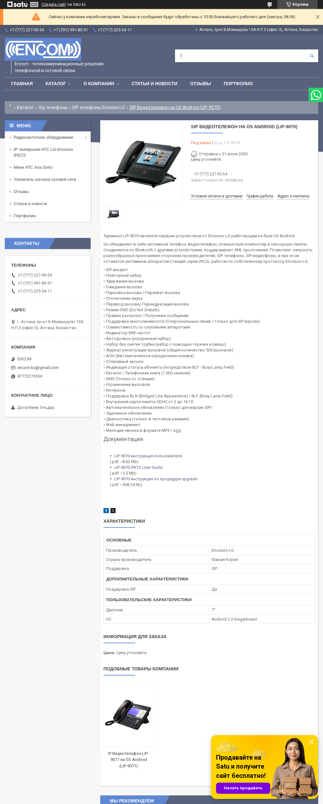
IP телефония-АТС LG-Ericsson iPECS (43, 152)
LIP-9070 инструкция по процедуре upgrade (155, 478)
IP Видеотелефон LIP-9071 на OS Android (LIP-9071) (128, 759)
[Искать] (311, 55)
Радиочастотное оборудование (43, 137)
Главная (22, 83)
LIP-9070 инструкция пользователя (148, 456)
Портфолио (238, 83)
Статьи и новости (154, 83)
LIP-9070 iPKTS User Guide (138, 467)
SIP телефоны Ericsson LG (98, 107)
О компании (98, 83)
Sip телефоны (53, 107)
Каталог (56, 83)
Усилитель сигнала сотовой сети (45, 179)
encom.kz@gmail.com (38, 367)
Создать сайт (54, 4)
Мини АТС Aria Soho (33, 167)
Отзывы (200, 83)
